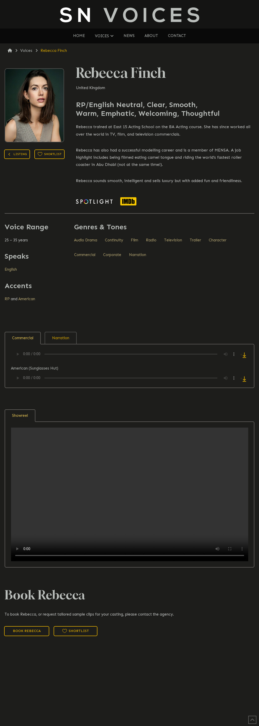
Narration (137, 254)
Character (217, 240)
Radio (151, 240)
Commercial (84, 254)
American (26, 299)
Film (134, 240)
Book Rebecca (27, 631)
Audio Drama (85, 240)
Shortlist (50, 154)
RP (7, 299)
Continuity (114, 240)
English (11, 269)
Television (173, 240)
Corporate (112, 254)
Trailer (195, 240)
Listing (17, 154)
